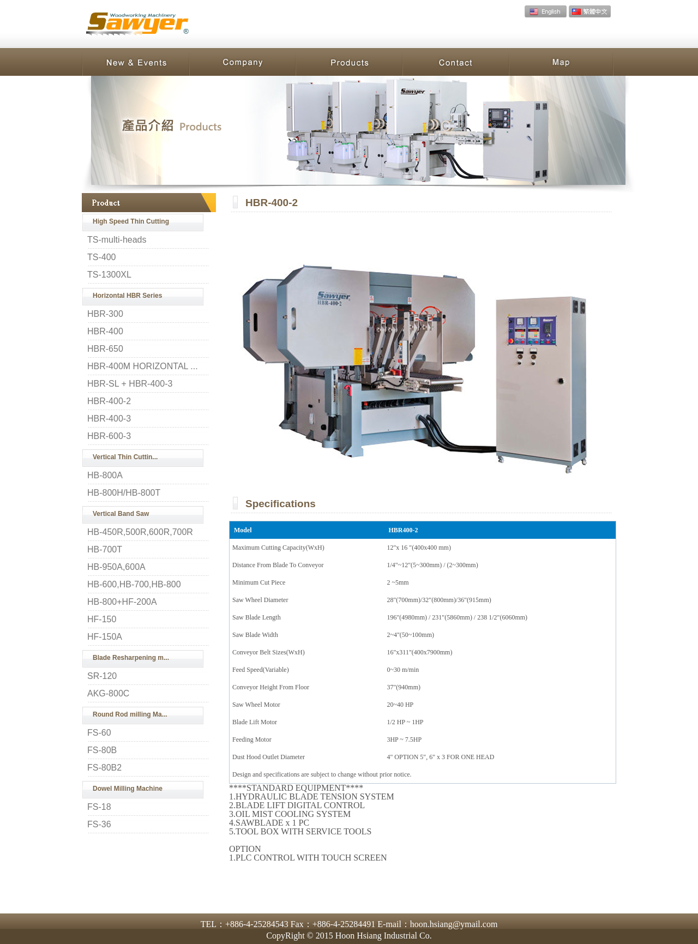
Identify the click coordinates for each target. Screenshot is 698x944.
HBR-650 (105, 349)
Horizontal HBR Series (127, 295)
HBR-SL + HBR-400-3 (129, 384)
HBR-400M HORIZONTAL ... (142, 366)
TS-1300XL (109, 274)
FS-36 (99, 824)
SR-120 (102, 676)
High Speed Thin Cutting (131, 221)
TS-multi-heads (116, 240)
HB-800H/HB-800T (123, 493)
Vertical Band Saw (121, 514)
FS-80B (102, 750)
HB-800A (105, 475)
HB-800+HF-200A (122, 602)
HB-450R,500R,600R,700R (140, 532)
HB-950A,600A (116, 567)
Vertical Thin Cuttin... (125, 457)
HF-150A (104, 637)
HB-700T (104, 549)
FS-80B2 (104, 767)
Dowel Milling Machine (128, 788)
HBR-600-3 (109, 436)
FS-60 (99, 733)
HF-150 (101, 619)
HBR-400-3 (109, 418)
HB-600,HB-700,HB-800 (134, 584)
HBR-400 (105, 331)
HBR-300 (105, 314)
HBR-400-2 (109, 401)
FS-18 (99, 807)
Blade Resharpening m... (131, 658)
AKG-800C (108, 693)
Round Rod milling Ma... (130, 714)
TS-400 (101, 257)
